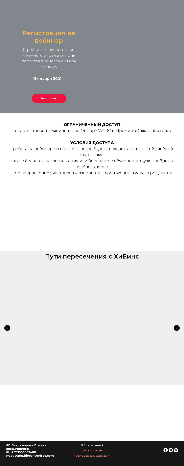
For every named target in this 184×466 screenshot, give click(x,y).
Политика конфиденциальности (92, 456)
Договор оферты (92, 450)
